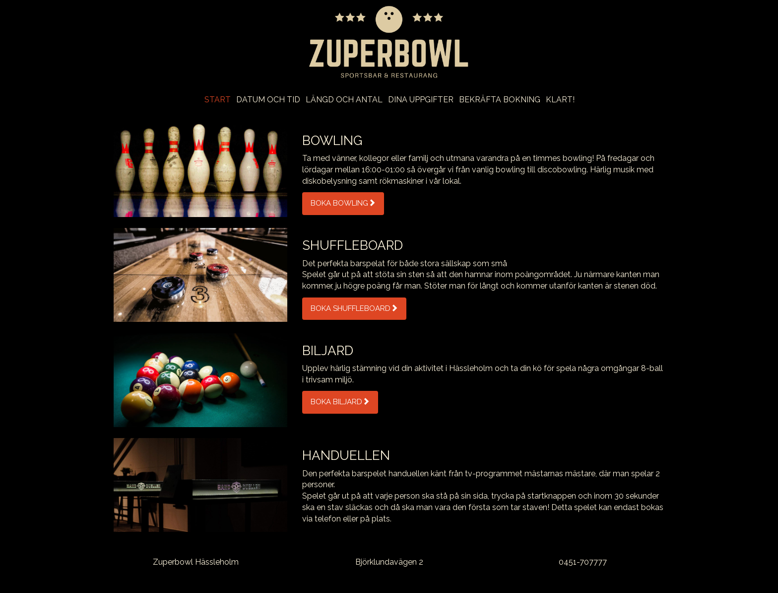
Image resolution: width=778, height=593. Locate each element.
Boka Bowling (343, 203)
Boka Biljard (340, 401)
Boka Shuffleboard (354, 308)
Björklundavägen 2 (389, 562)
